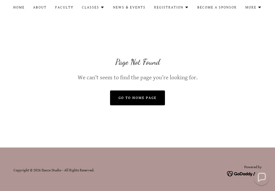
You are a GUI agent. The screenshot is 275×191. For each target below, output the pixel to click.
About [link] (40, 7)
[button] (93, 7)
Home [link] (19, 7)
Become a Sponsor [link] (217, 7)
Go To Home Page (137, 98)
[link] (244, 173)
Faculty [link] (64, 7)
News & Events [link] (129, 7)
